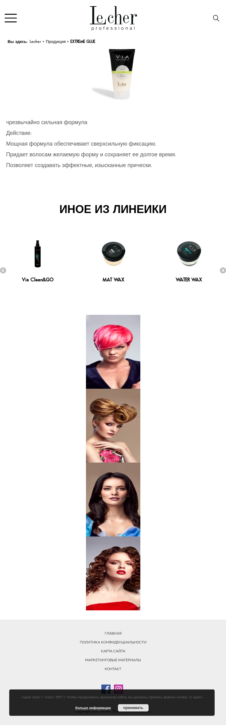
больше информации (93, 708)
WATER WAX (189, 280)
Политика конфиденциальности (113, 642)
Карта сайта (113, 651)
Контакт (113, 669)
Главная (113, 633)
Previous (3, 270)
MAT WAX (113, 280)
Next (223, 270)
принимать (133, 708)
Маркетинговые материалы (113, 660)
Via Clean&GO (37, 280)
